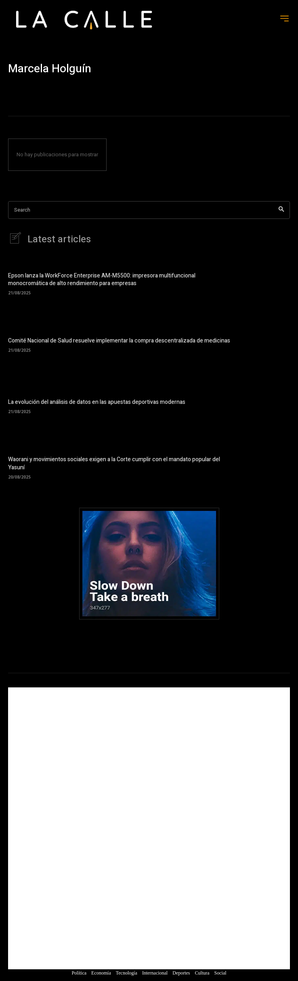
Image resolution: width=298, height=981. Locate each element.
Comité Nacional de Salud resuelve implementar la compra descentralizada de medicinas (119, 340)
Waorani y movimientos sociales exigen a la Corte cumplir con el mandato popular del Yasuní (114, 463)
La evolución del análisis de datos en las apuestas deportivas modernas (96, 402)
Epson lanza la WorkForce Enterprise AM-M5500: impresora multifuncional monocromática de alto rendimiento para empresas (101, 279)
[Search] (281, 210)
